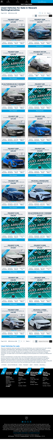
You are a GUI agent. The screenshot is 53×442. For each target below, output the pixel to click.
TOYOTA (36, 367)
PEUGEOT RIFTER (39, 52)
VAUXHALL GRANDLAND (40, 181)
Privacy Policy (16, 435)
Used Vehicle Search (42, 2)
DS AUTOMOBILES (12, 367)
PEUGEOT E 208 (13, 213)
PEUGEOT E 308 (13, 245)
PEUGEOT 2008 (13, 148)
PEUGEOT (25, 367)
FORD (20, 367)
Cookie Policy (24, 435)
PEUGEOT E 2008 (40, 245)
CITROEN (3, 367)
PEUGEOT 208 (40, 84)
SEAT (31, 367)
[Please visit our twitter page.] (28, 425)
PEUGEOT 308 (40, 116)
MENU (2, 2)
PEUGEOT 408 (40, 148)
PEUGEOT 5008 (39, 19)
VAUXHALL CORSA (39, 310)
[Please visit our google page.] (25, 425)
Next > (49, 13)
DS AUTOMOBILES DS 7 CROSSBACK (14, 84)
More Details (13, 46)
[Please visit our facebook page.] (30, 425)
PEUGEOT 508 (13, 116)
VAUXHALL (42, 367)
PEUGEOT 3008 (13, 19)
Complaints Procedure (34, 435)
